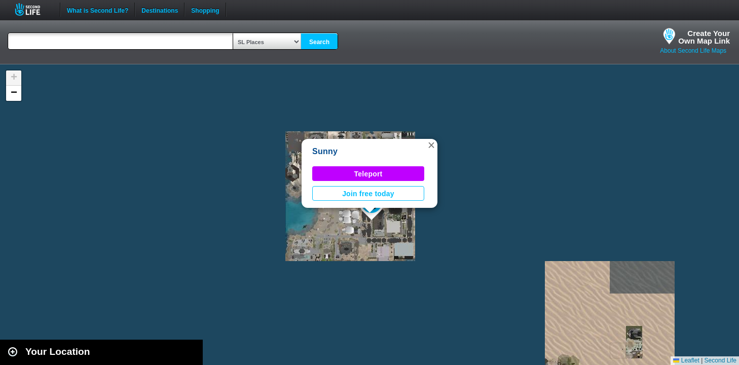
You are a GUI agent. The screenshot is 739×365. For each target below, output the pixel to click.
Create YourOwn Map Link (704, 37)
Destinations (159, 9)
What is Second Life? (97, 9)
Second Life (33, 9)
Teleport (368, 174)
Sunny (325, 151)
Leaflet (686, 360)
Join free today (368, 194)
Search (319, 42)
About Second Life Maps (693, 50)
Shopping (205, 9)
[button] (431, 145)
